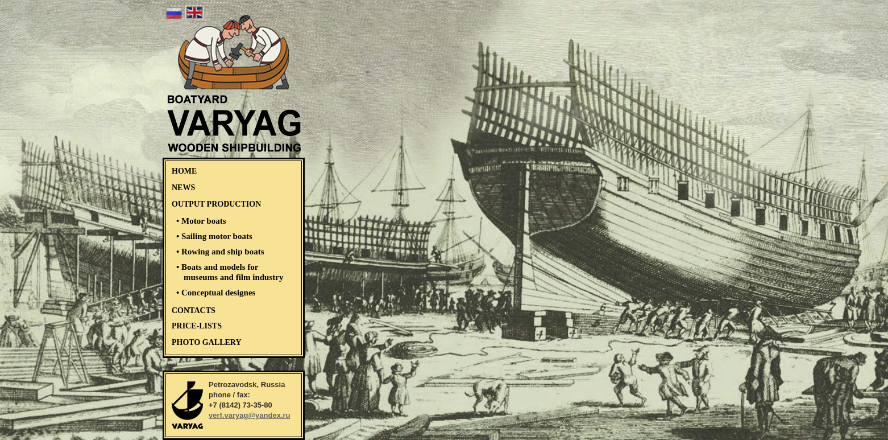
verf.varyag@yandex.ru (249, 415)
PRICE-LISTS (197, 326)
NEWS (183, 187)
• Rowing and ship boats (220, 251)
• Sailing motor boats (214, 236)
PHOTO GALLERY (207, 342)
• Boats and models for (229, 272)
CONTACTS (193, 310)
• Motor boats (201, 220)
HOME (184, 171)
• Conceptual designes (215, 292)
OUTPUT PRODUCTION (216, 204)
